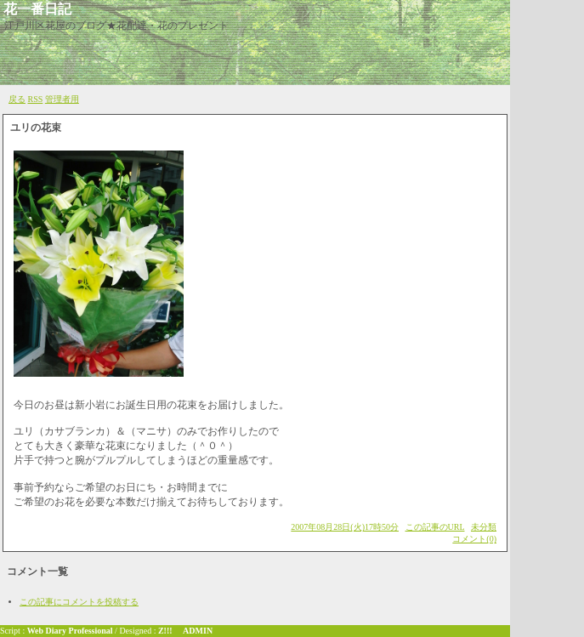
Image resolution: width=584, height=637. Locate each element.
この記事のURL (435, 527)
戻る (17, 99)
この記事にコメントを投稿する (79, 601)
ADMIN (198, 630)
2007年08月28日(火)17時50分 (345, 527)
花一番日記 (37, 9)
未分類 (483, 527)
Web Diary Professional (70, 630)
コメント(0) (474, 538)
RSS (35, 99)
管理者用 (62, 99)
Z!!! (165, 630)
